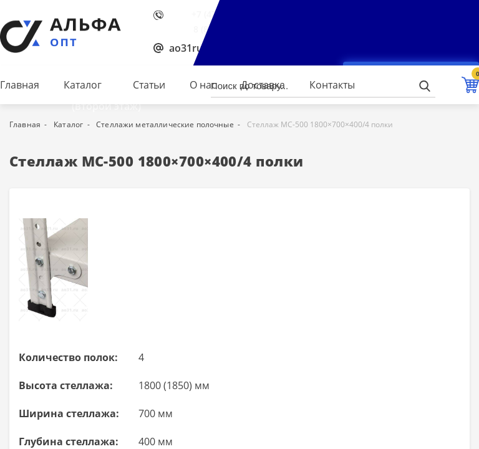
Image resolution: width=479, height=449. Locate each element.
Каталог (83, 85)
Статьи (149, 85)
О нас (203, 85)
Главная (19, 85)
